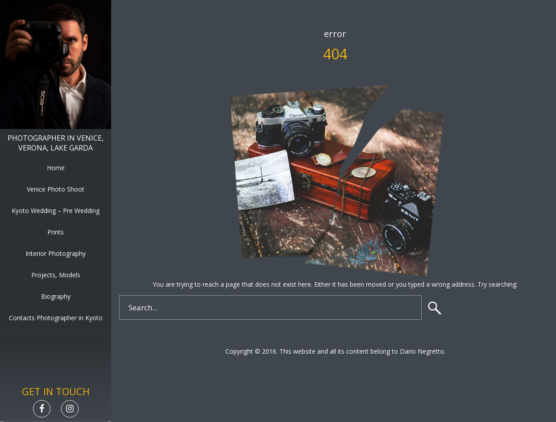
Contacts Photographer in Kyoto (56, 317)
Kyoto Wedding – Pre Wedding (56, 210)
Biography (56, 296)
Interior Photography (55, 253)
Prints (55, 232)
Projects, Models (55, 275)
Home (56, 167)
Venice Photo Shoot (55, 189)
